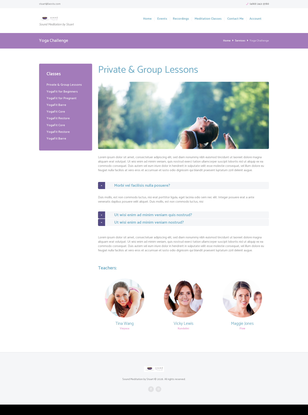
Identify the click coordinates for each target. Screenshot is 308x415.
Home (147, 19)
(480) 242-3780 (259, 4)
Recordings (181, 19)
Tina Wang (124, 334)
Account (255, 19)
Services (240, 41)
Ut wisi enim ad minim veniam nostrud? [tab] (145, 231)
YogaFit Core (56, 112)
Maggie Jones (242, 334)
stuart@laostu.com (49, 4)
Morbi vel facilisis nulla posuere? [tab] (138, 187)
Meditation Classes (208, 19)
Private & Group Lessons (65, 85)
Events (162, 19)
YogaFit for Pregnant (62, 98)
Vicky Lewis (183, 334)
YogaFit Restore (59, 118)
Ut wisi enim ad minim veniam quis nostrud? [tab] (149, 220)
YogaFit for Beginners (63, 92)
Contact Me (235, 19)
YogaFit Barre (57, 105)
